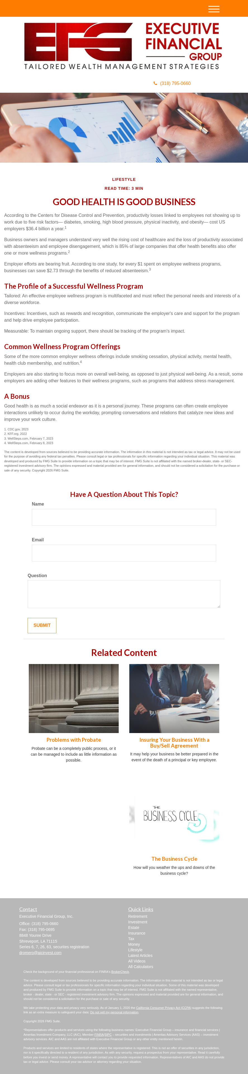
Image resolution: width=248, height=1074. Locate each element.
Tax (131, 939)
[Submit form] (42, 625)
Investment (137, 922)
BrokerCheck (120, 971)
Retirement (137, 916)
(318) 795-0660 (172, 83)
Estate (133, 927)
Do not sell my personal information (114, 1012)
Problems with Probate (74, 740)
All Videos (137, 961)
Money (134, 944)
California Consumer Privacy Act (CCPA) (163, 1007)
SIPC (108, 1034)
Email (38, 539)
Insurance (136, 933)
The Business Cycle (174, 859)
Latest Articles (140, 955)
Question (37, 575)
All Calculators (140, 966)
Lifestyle (135, 950)
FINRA (99, 1034)
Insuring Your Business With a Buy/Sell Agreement (174, 743)
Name (38, 504)
